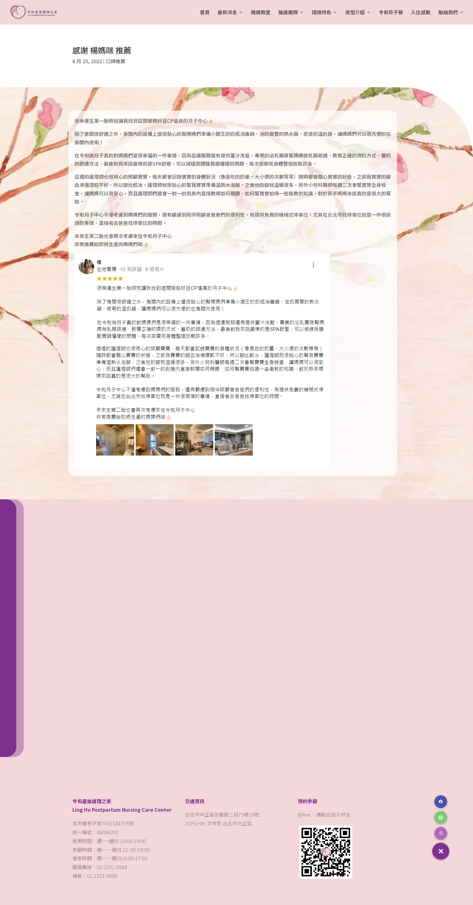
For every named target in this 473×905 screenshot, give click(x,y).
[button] (440, 851)
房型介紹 (355, 13)
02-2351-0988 (112, 867)
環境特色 (321, 13)
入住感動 (420, 13)
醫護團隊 (288, 13)
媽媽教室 (260, 13)
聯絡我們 (448, 13)
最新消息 (227, 13)
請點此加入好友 (333, 814)
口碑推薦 (115, 61)
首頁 (205, 13)
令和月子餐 (391, 13)
